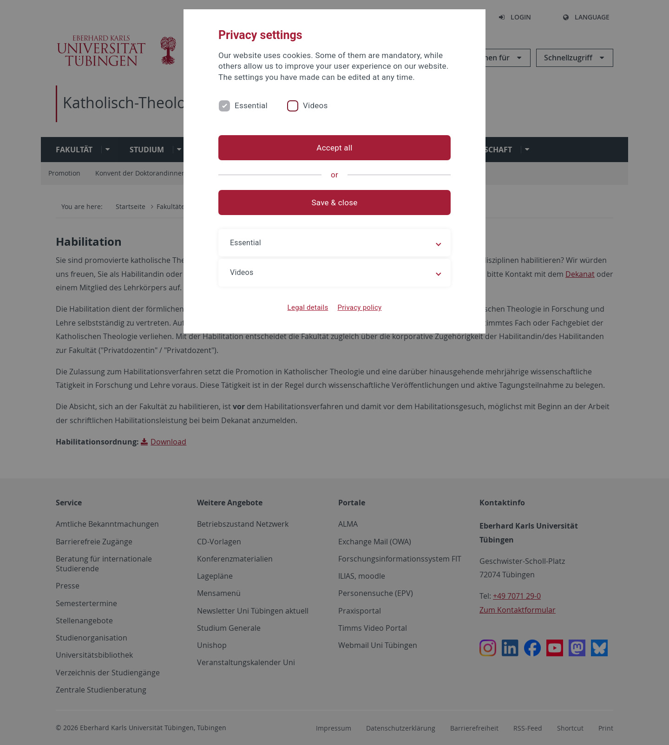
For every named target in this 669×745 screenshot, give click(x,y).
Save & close (335, 202)
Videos (315, 105)
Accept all (334, 147)
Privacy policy (359, 307)
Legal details (308, 307)
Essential (251, 105)
